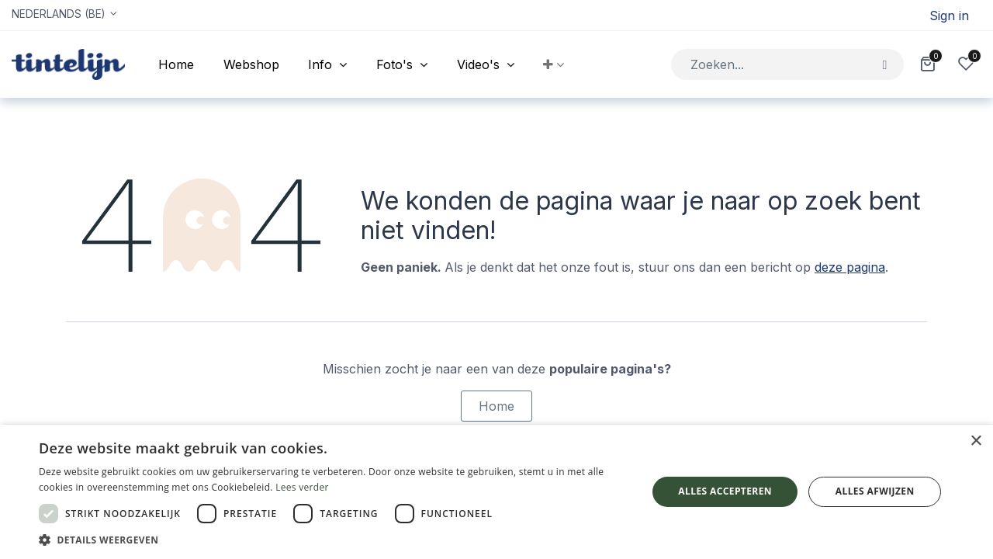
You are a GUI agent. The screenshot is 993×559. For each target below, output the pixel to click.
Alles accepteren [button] (725, 491)
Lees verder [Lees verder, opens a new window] (302, 487)
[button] (554, 64)
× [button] (975, 441)
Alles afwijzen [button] (875, 491)
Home (496, 406)
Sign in (949, 15)
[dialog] (496, 492)
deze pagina (850, 267)
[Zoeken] (885, 64)
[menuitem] (176, 64)
